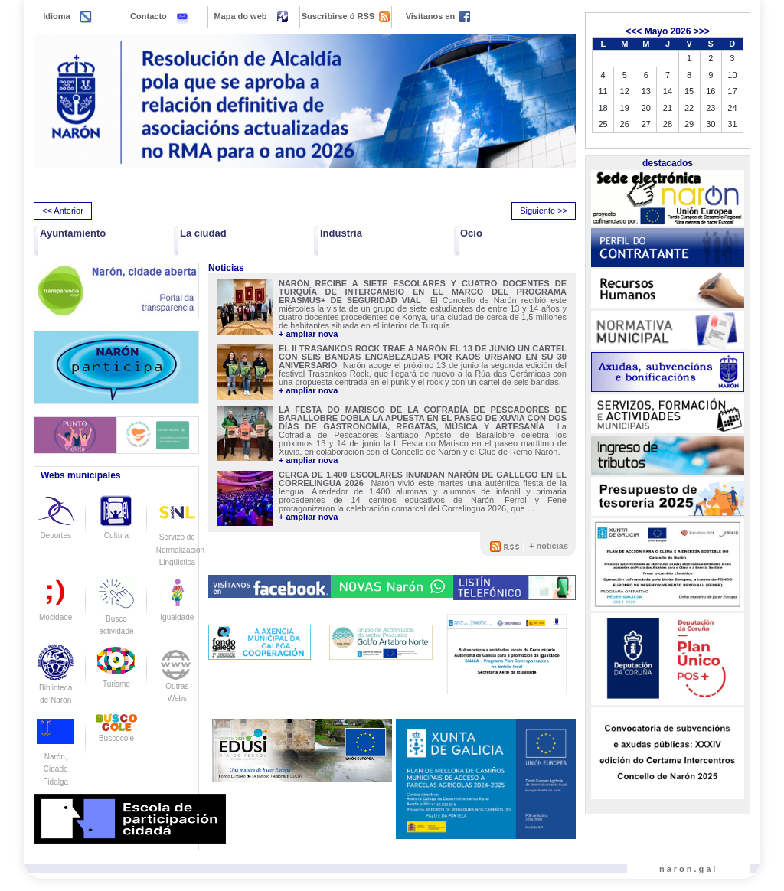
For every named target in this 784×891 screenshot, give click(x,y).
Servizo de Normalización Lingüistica (180, 536)
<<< (634, 31)
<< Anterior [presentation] (62, 210)
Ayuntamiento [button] (73, 233)
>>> (702, 31)
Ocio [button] (471, 233)
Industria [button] (341, 233)
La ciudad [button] (203, 233)
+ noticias (548, 545)
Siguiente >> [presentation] (543, 210)
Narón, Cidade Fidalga (55, 756)
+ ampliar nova (308, 334)
